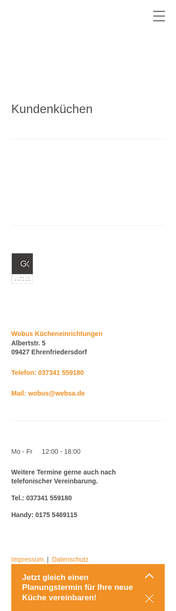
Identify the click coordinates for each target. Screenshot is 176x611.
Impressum (27, 559)
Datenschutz (70, 559)
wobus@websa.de (56, 393)
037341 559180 (61, 372)
